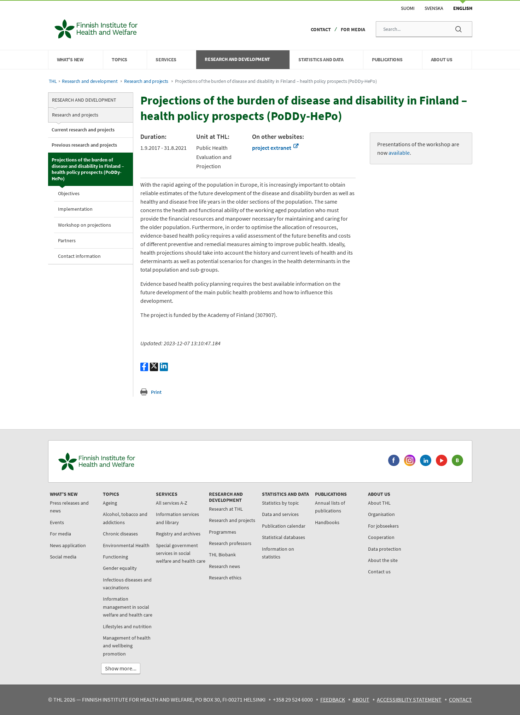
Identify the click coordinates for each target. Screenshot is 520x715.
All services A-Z (171, 503)
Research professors (230, 543)
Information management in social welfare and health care (127, 607)
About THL (379, 503)
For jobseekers (383, 526)
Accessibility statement (409, 699)
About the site (383, 560)
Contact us (379, 571)
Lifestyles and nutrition (127, 626)
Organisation (381, 514)
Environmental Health (126, 545)
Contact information (79, 256)
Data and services (280, 514)
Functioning (115, 557)
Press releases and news (69, 507)
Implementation (75, 209)
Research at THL (226, 509)
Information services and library (177, 518)
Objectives (69, 193)
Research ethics (225, 577)
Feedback (332, 699)
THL (53, 81)
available (399, 152)
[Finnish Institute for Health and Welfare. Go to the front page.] (126, 462)
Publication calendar (283, 526)
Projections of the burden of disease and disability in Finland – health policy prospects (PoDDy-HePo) (88, 169)
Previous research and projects (84, 145)
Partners (67, 240)
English (462, 8)
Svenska (434, 8)
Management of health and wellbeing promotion (127, 646)
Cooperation (381, 537)
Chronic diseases (120, 533)
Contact (321, 29)
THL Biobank (222, 554)
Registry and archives (178, 533)
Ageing (110, 503)
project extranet (275, 147)
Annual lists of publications (330, 507)
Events (57, 522)
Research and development (89, 81)
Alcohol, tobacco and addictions (125, 518)
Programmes (222, 532)
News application (68, 545)
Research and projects (146, 81)
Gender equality (120, 568)
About (360, 699)
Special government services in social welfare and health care (180, 553)
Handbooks (327, 522)
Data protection (384, 549)
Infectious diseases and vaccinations (127, 584)
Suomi (408, 8)
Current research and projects (83, 129)
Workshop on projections (84, 225)
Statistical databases (283, 537)
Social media (63, 557)
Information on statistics (278, 553)
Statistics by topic (280, 503)
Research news (224, 566)
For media (353, 29)
